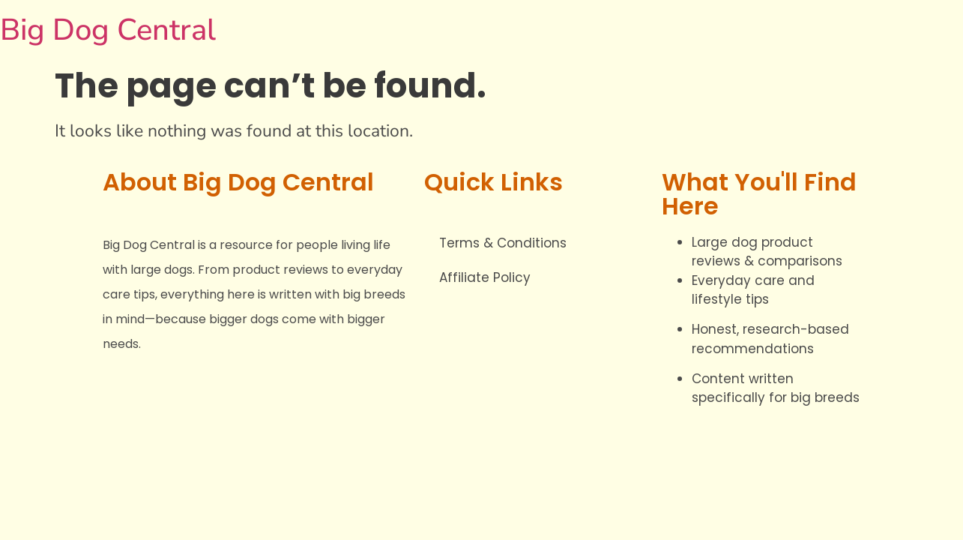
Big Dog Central (108, 30)
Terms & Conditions (503, 243)
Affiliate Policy (485, 277)
